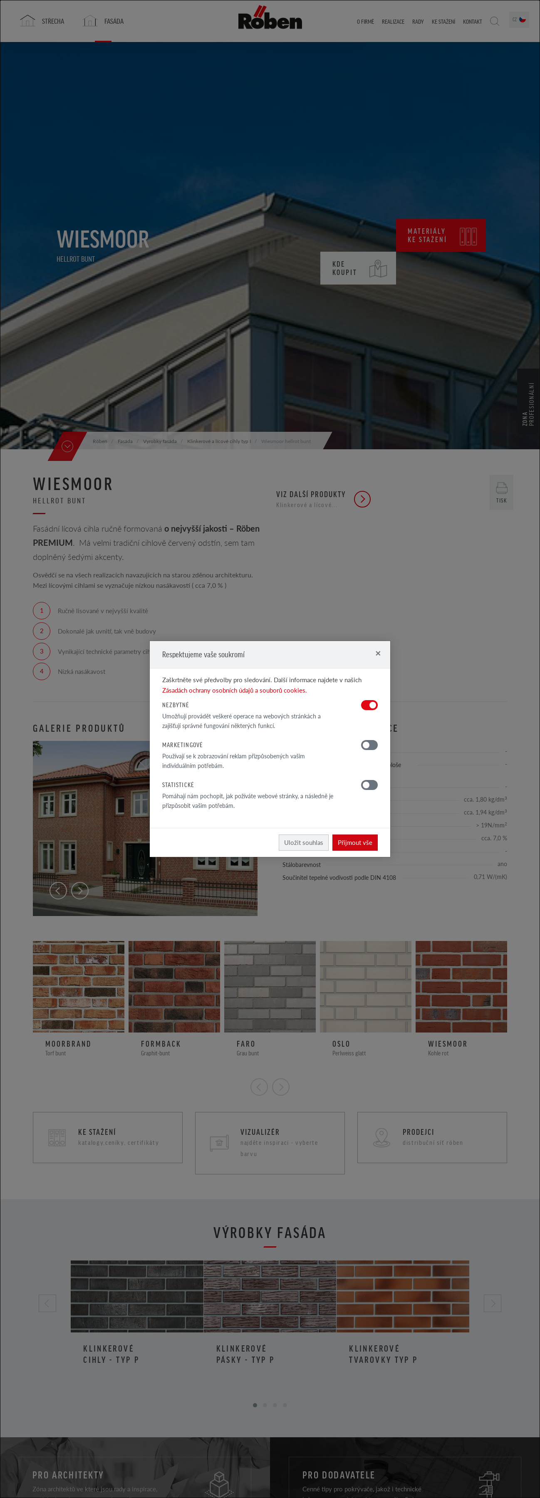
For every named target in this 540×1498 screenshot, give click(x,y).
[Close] (378, 653)
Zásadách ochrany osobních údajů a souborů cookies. (234, 690)
